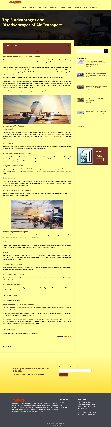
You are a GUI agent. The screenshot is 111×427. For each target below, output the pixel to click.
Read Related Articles (13, 296)
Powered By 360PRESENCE (55, 425)
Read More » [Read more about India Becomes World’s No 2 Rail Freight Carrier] (88, 102)
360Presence (67, 336)
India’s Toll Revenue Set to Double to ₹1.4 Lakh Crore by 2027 (96, 87)
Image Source (11, 329)
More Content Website (13, 300)
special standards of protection (60, 134)
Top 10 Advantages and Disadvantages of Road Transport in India (41, 91)
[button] (68, 45)
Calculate (99, 159)
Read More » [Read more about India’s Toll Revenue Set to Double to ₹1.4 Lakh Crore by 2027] (88, 89)
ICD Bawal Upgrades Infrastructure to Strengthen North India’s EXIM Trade (96, 75)
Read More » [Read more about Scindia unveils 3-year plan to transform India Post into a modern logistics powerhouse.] (88, 66)
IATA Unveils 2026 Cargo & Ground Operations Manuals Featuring (96, 112)
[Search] (106, 51)
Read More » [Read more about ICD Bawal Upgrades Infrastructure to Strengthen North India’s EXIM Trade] (88, 78)
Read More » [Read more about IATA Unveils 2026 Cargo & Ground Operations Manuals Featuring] (88, 115)
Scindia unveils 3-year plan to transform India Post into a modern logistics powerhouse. (96, 62)
